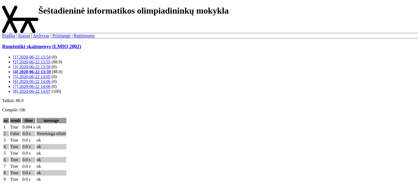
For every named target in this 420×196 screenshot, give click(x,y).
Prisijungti (62, 35)
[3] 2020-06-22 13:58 (32, 67)
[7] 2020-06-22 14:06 (32, 86)
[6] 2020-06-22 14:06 (32, 81)
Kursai (24, 35)
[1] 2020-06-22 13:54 (32, 57)
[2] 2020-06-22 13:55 (32, 62)
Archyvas (41, 35)
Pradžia (8, 35)
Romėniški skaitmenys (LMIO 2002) (41, 46)
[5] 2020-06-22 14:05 (32, 76)
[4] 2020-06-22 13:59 (32, 71)
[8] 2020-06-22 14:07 (32, 91)
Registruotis (84, 35)
